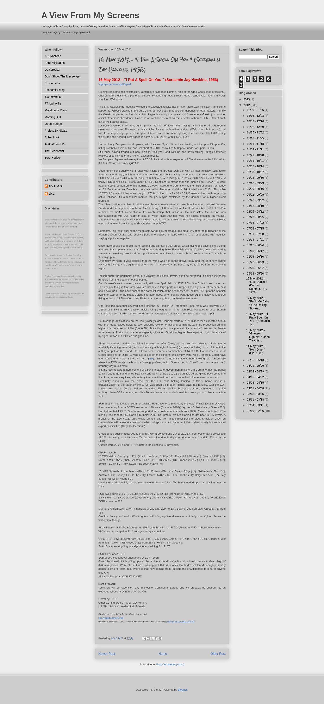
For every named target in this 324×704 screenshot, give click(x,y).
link (151, 358)
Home (162, 653)
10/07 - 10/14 (255, 166)
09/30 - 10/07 (255, 172)
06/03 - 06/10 (255, 256)
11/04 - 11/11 (255, 149)
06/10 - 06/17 (255, 251)
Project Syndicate (56, 130)
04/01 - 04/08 (255, 388)
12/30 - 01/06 (255, 110)
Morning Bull (53, 117)
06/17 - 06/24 (255, 245)
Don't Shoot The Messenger (63, 76)
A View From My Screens (90, 15)
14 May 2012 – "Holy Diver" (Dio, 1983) (255, 349)
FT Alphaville (53, 103)
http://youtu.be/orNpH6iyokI (110, 618)
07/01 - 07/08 (255, 234)
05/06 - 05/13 (255, 360)
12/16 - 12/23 (255, 115)
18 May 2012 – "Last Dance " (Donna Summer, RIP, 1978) (256, 285)
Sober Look (52, 137)
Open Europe (53, 123)
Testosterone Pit (55, 144)
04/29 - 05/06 (255, 365)
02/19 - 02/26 (255, 411)
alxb (51, 193)
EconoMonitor (53, 96)
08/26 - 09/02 (255, 200)
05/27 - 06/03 (255, 262)
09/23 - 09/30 (255, 177)
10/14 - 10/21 (255, 160)
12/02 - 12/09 (255, 126)
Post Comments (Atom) (170, 664)
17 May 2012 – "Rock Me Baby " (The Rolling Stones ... (257, 303)
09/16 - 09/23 (255, 183)
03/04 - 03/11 (255, 405)
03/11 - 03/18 (255, 399)
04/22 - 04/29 (255, 371)
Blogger (182, 689)
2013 (247, 99)
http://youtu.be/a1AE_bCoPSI (180, 622)
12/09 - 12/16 (255, 121)
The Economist (54, 151)
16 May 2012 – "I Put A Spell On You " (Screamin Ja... (258, 319)
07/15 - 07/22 (255, 222)
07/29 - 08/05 (255, 217)
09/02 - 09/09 (255, 194)
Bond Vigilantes (55, 62)
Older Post (218, 653)
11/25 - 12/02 (255, 132)
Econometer (52, 83)
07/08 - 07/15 (255, 228)
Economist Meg (54, 90)
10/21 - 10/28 (255, 155)
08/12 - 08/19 (255, 205)
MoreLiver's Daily (56, 110)
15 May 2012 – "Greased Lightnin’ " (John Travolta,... (258, 335)
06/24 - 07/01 (255, 239)
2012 (247, 105)
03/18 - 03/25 (255, 394)
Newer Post (106, 653)
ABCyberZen (53, 56)
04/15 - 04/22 (255, 377)
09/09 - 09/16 (255, 188)
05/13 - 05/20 (255, 273)
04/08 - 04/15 (255, 382)
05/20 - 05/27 (255, 268)
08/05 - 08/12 (255, 211)
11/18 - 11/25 (255, 138)
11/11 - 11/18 (255, 143)
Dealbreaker (52, 69)
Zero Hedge (52, 157)
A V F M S (55, 186)
